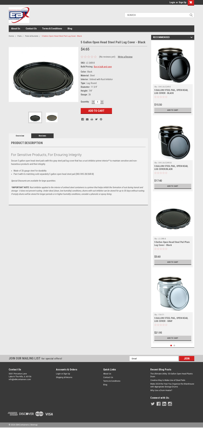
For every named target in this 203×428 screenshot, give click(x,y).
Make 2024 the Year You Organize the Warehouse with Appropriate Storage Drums (172, 385)
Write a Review (125, 57)
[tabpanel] (173, 78)
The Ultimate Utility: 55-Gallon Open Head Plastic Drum (171, 375)
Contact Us (31, 28)
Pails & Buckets (31, 36)
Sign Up (182, 2)
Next (191, 38)
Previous (188, 38)
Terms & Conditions (52, 28)
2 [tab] (174, 345)
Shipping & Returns (64, 377)
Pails (19, 36)
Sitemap (33, 425)
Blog (70, 28)
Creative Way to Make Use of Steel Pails (167, 380)
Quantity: (85, 101)
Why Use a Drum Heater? (161, 390)
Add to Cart (173, 110)
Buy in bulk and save (103, 66)
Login (172, 2)
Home (11, 36)
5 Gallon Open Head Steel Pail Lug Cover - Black (62, 36)
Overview (20, 136)
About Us (15, 28)
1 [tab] (171, 345)
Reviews (42, 136)
